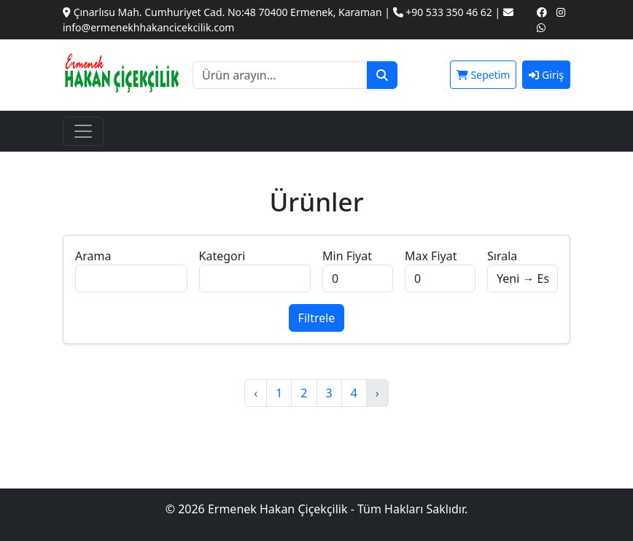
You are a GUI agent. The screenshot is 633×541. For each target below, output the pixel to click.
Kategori (222, 256)
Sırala (502, 256)
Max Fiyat (431, 256)
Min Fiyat (347, 256)
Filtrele (316, 318)
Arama (93, 256)
